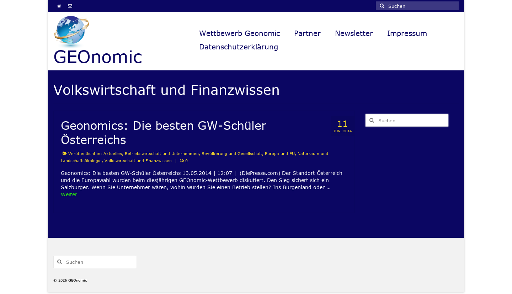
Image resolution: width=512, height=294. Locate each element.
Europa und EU (280, 153)
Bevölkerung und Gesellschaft (232, 153)
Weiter (69, 194)
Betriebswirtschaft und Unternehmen (162, 153)
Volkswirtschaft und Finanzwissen (138, 160)
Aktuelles (112, 153)
